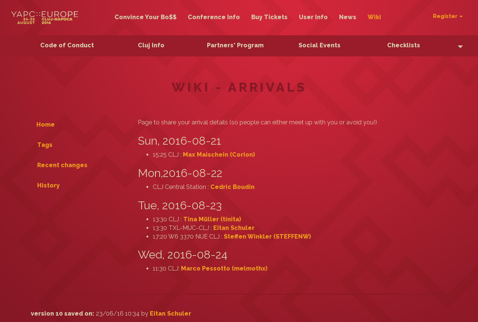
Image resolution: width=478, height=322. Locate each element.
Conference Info (214, 17)
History (48, 185)
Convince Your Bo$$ (145, 17)
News (347, 17)
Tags (45, 144)
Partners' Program (235, 45)
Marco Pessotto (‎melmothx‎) (224, 268)
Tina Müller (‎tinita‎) (212, 219)
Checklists (403, 45)
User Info (313, 17)
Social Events (320, 45)
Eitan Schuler (234, 227)
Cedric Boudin (232, 186)
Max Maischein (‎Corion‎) (219, 154)
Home (45, 124)
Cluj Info (151, 45)
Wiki (374, 17)
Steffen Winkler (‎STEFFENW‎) (267, 236)
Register (448, 16)
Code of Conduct (67, 45)
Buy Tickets (269, 17)
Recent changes (62, 165)
